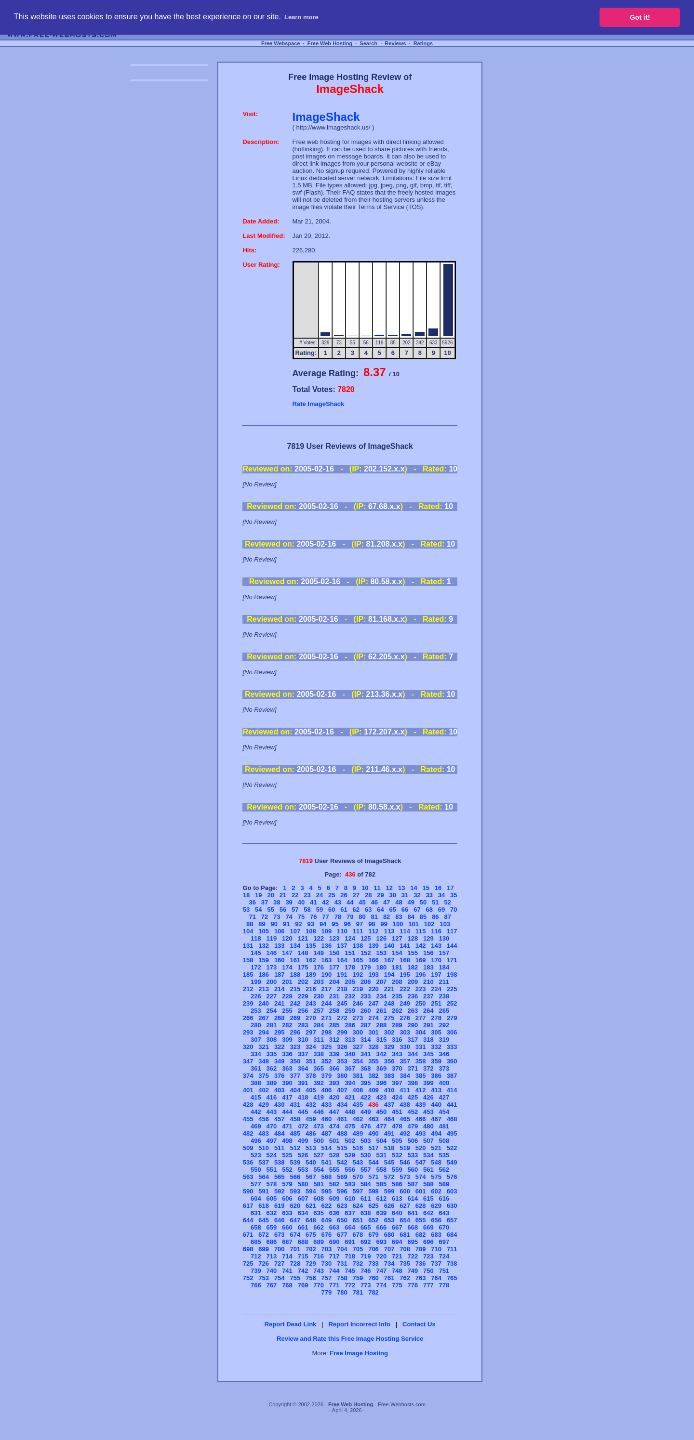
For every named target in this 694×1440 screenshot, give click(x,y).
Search (368, 43)
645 (263, 1220)
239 (248, 1003)
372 (428, 1068)
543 (358, 1162)
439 (420, 1104)
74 (288, 916)
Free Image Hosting (359, 1353)
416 (272, 1097)
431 (295, 1104)
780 (342, 1292)
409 (373, 1090)
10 (364, 887)
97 (359, 924)
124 (350, 938)
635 (318, 1213)
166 (373, 960)
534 (428, 1155)
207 (381, 981)
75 (301, 916)
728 (295, 1263)
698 (248, 1249)
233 (365, 996)
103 (445, 924)
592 (279, 1191)
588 (428, 1184)
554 (318, 1169)
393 (334, 1083)
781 (358, 1292)
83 (398, 916)
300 (358, 1032)
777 (428, 1285)
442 (256, 1111)
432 (311, 1104)
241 (279, 1003)
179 (365, 967)
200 (272, 981)
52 (447, 902)
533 (413, 1155)
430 (279, 1104)
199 (256, 981)
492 (405, 1133)
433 (326, 1104)
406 (326, 1090)
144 (452, 945)
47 (386, 902)
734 (389, 1263)
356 (389, 1061)
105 (263, 931)
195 (405, 974)
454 (444, 1111)
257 (318, 1010)
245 (342, 1003)
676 (326, 1234)
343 (397, 1054)
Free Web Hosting (330, 43)
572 (389, 1176)
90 (274, 924)
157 (444, 952)
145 (256, 952)
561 (428, 1169)
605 (272, 1198)
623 (342, 1205)
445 (303, 1111)
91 (286, 924)
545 (389, 1162)
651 (358, 1220)
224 (436, 989)
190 (326, 974)
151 (350, 952)
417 (287, 1097)
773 (365, 1285)
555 (334, 1169)
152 (365, 952)
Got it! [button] (640, 17)
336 (287, 1054)
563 (248, 1176)
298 (326, 1032)
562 (444, 1169)
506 (413, 1140)
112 (373, 931)
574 (420, 1176)
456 (263, 1119)
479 (413, 1126)
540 (311, 1162)
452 (413, 1111)
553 (303, 1169)
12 (389, 887)
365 (318, 1068)
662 (318, 1227)
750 (428, 1270)
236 (413, 996)
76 (313, 916)
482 (248, 1133)
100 (398, 924)
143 (436, 945)
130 (444, 938)
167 (389, 960)
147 (287, 952)
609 (334, 1198)
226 (256, 996)
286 (350, 1025)
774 (381, 1285)
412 (420, 1090)
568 (326, 1176)
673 (279, 1234)
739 (256, 1270)
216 (311, 989)
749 (413, 1270)
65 (392, 909)
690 (334, 1241)
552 (287, 1169)
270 (311, 1017)
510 (263, 1148)
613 (397, 1198)
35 (453, 895)
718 (350, 1256)
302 (389, 1032)
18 (246, 895)
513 (311, 1148)
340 (350, 1054)
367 (350, 1068)
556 (350, 1169)
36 (252, 902)
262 (397, 1010)
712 (256, 1256)
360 (452, 1061)
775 (397, 1285)
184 (444, 967)
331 (420, 1046)
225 (452, 989)
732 (358, 1263)
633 (287, 1213)
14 (413, 887)
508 (444, 1140)
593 (295, 1191)
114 (405, 931)
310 (303, 1039)
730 (326, 1263)
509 (248, 1148)
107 (295, 931)
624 (358, 1205)
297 (311, 1032)
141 (405, 945)
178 (350, 967)
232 (350, 996)
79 (350, 916)
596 (342, 1191)
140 (389, 945)
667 (397, 1227)
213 (263, 989)
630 (452, 1205)
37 (264, 902)
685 (256, 1241)
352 (326, 1061)
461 (342, 1119)
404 (295, 1090)
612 (381, 1198)
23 (307, 895)
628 (420, 1205)
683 (436, 1234)
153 (381, 952)
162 (311, 960)
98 (371, 924)
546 (405, 1162)
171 (452, 960)
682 (420, 1234)
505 (397, 1140)
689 (318, 1241)
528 (334, 1155)
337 (303, 1054)
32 (417, 895)
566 (295, 1176)
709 (420, 1249)
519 (405, 1148)
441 (452, 1104)
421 (350, 1097)
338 (318, 1054)
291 (428, 1025)
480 (428, 1126)
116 (436, 931)
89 (261, 924)
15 (426, 887)
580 (303, 1184)
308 (272, 1039)
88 (249, 924)
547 (420, 1162)
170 (436, 960)
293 (248, 1032)
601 (420, 1191)
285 (334, 1025)
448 (350, 1111)
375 (263, 1075)
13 (401, 887)
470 (272, 1126)
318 (428, 1039)
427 (444, 1097)
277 (420, 1017)
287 (365, 1025)
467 (436, 1119)
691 (350, 1241)
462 (358, 1119)
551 (272, 1169)
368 (365, 1068)
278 (436, 1017)
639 (381, 1213)
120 (287, 938)
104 (248, 931)
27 (356, 895)
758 (342, 1278)
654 (405, 1220)
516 (358, 1148)
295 (279, 1032)
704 (342, 1249)
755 (295, 1278)
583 (350, 1184)
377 (295, 1075)
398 (413, 1083)
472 (303, 1126)
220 (373, 989)
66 (404, 909)
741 (287, 1270)
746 (365, 1270)
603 (452, 1191)
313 (350, 1039)
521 (436, 1148)
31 (404, 895)
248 (389, 1003)
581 (318, 1184)
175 (303, 967)
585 (381, 1184)
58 (307, 909)
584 (365, 1184)
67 (417, 909)
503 (365, 1140)
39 (288, 902)
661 (303, 1227)
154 (397, 952)
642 (428, 1213)
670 (444, 1227)
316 (397, 1039)
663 (334, 1227)
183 (428, 967)
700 (279, 1249)
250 (420, 1003)
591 (263, 1191)
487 (326, 1133)
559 (397, 1169)
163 (326, 960)
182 (413, 967)
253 (256, 1010)
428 (248, 1104)
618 (263, 1205)
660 (287, 1227)
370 (397, 1068)
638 (365, 1213)
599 (389, 1191)
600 (405, 1191)
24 (319, 895)
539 (295, 1162)
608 (318, 1198)
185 (248, 974)
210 (428, 981)
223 (420, 989)
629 (436, 1205)
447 (334, 1111)
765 (452, 1278)
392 (318, 1083)
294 (263, 1032)
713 (272, 1256)
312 (334, 1039)
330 (405, 1046)
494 (436, 1133)
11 (377, 887)
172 (256, 967)
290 (413, 1025)
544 (373, 1162)
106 (279, 931)
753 (263, 1278)
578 (272, 1184)
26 (343, 895)
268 (279, 1017)
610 (350, 1198)
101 (413, 924)
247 (373, 1003)
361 (256, 1068)
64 (380, 909)
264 (428, 1010)
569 (342, 1176)
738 (452, 1263)
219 (358, 989)
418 (303, 1097)
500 (318, 1140)
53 (246, 909)
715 (303, 1256)
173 (272, 967)
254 (272, 1010)
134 (295, 945)
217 (326, 989)
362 (272, 1068)
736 (420, 1263)
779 (326, 1292)
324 (311, 1046)
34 (441, 895)
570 (358, 1176)
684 (452, 1234)
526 (303, 1155)
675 (311, 1234)
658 (256, 1227)
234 (381, 996)
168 (405, 960)
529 (350, 1155)
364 (303, 1068)
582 (334, 1184)
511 (279, 1148)
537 (263, 1162)
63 (368, 909)
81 (374, 916)
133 (279, 945)
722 (413, 1256)
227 (272, 996)
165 (358, 960)
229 (303, 996)
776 (413, 1285)
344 (413, 1054)
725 (248, 1263)
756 (311, 1278)
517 (373, 1148)
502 (350, 1140)
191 (342, 974)
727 (279, 1263)
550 (256, 1169)
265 (444, 1010)
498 (287, 1140)
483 (263, 1133)
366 (334, 1068)
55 (270, 909)
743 (318, 1270)
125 (365, 938)
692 (365, 1241)
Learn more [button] (301, 17)
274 (373, 1017)
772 (350, 1285)
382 (373, 1075)
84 (411, 916)
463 (373, 1119)
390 (287, 1083)
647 (295, 1220)
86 (435, 916)
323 (295, 1046)
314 (365, 1039)
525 (287, 1155)
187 (279, 974)
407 (342, 1090)
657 (452, 1220)
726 (263, 1263)
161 (295, 960)
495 (452, 1133)
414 (452, 1090)
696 (428, 1241)
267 (263, 1017)
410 (389, 1090)
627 (405, 1205)
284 (318, 1025)
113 (389, 931)
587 (413, 1184)
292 (444, 1025)
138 (358, 945)
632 (272, 1213)
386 (436, 1075)
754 (279, 1278)
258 (334, 1010)
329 (389, 1046)
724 (444, 1256)
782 (373, 1292)
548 (436, 1162)
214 (279, 989)
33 (429, 895)
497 (272, 1140)
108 (311, 931)
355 (373, 1061)
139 (373, 945)
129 (428, 938)
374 (248, 1075)
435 (358, 1104)
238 (444, 996)
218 (342, 989)
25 (331, 895)
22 (295, 895)
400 (444, 1083)
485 (295, 1133)
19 (258, 895)
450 (381, 1111)
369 (381, 1068)
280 (256, 1025)
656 (436, 1220)
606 (287, 1198)
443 (272, 1111)
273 (358, 1017)
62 (356, 909)
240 (263, 1003)
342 (381, 1054)
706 (373, 1249)
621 (311, 1205)
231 (334, 996)
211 (444, 981)
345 (428, 1054)
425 (413, 1097)
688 (303, 1241)
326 (342, 1046)
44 (350, 902)
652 (373, 1220)
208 (397, 981)
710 (436, 1249)
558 (381, 1169)
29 (380, 895)
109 (326, 931)
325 (326, 1046)
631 (256, 1213)
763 (420, 1278)
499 (303, 1140)
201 (287, 981)
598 (373, 1191)
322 (279, 1046)
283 (303, 1025)
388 (256, 1083)
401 (248, 1090)
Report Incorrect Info (359, 1324)
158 (248, 960)
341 (365, 1054)
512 (295, 1148)
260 (365, 1010)
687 (287, 1241)
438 (405, 1104)
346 (444, 1054)
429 (263, 1104)
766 (256, 1285)
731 (342, 1263)
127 (397, 938)
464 (389, 1119)
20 (270, 895)
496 (256, 1140)
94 (323, 924)
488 (342, 1133)
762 (405, 1278)
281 (272, 1025)
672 (263, 1234)
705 (358, 1249)
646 (279, 1220)
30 (392, 895)
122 (318, 938)
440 (436, 1104)
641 (413, 1213)
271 (326, 1017)
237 (428, 996)
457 (279, 1119)
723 (428, 1256)
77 (325, 916)
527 (318, 1155)
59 (319, 909)
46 (374, 902)
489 (358, 1133)
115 (420, 931)
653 (389, 1220)
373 (444, 1068)
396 (381, 1083)
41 (313, 902)
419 (318, 1097)
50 (423, 902)
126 (381, 938)
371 (413, 1068)
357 (405, 1061)
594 (311, 1191)
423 (381, 1097)
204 (334, 981)
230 (318, 996)
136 (326, 945)
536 (248, 1162)
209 (413, 981)
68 (429, 909)
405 (311, 1090)
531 (381, 1155)
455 (248, 1119)
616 (444, 1198)
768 (287, 1285)
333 (452, 1046)
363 (287, 1068)
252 (452, 1003)
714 (287, 1256)
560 (413, 1169)
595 (326, 1191)
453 (428, 1111)
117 (452, 931)
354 (358, 1061)
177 (334, 967)
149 (318, 952)
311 (318, 1039)
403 (279, 1090)
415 (256, 1097)
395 (365, 1083)
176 (318, 967)
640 (397, 1213)
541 (326, 1162)
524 (272, 1155)
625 (373, 1205)
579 (287, 1184)
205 (350, 981)
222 (405, 989)
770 (318, 1285)
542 (342, 1162)
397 (397, 1083)
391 (303, 1083)
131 (248, 945)
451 (397, 1111)
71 (252, 916)
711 (452, 1249)
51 (435, 902)
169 (420, 960)
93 (310, 924)
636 (334, 1213)
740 (272, 1270)
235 (397, 996)
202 (303, 981)
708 (405, 1249)
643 (444, 1213)
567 (311, 1176)
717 (334, 1256)
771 (334, 1285)
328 (373, 1046)
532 (397, 1155)
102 (429, 924)
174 (287, 967)
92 (298, 924)
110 (342, 931)
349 (279, 1061)
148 (303, 952)
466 (420, 1119)
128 (413, 938)
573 (405, 1176)
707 (389, 1249)
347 (248, 1061)
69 (441, 909)
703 (326, 1249)
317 (413, 1039)
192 (358, 974)
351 (311, 1061)
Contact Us (419, 1324)
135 (311, 945)
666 (381, 1227)
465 (405, 1119)
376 (279, 1075)
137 (342, 945)
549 (452, 1162)
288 (381, 1025)
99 (383, 924)
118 (256, 938)
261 (381, 1010)
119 (272, 938)
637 (350, 1213)
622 (326, 1205)
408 (358, 1090)
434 (342, 1104)
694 (397, 1241)
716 (318, 1256)
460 (326, 1119)
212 (248, 989)
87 (447, 916)
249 (405, 1003)
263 (413, 1010)
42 (325, 902)
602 (436, 1191)
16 (438, 887)
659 (272, 1227)
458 (295, 1119)
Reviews (395, 43)
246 (358, 1003)
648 (311, 1220)
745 (350, 1270)
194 (389, 974)
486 (311, 1133)
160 (279, 960)
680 (389, 1234)
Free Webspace (281, 43)
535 (444, 1155)
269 (295, 1017)
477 (381, 1126)
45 (362, 902)
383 (389, 1075)
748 (397, 1270)
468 (452, 1119)
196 (420, 974)
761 (389, 1278)
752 (248, 1278)
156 (428, 952)
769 (303, 1285)
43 (337, 902)
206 (365, 981)
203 (318, 981)
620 (295, 1205)
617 (248, 1205)
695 (413, 1241)
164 (342, 960)
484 (279, 1133)
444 (287, 1111)
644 (248, 1220)
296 (295, 1032)
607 (303, 1198)
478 (397, 1126)
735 (405, 1263)
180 (381, 967)
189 (311, 974)
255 (287, 1010)
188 (295, 974)
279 (452, 1017)
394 (350, 1083)
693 (381, 1241)
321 (263, 1046)
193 (373, 974)
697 (444, 1241)
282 (287, 1025)
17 (450, 887)
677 (342, 1234)
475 (350, 1126)
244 (326, 1003)
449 (365, 1111)
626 (389, 1205)
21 (283, 895)
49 (411, 902)
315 (381, 1039)
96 (347, 924)
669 (428, 1227)
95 (335, 924)
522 (452, 1148)
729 (311, 1263)
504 (381, 1140)
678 (358, 1234)
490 (373, 1133)
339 (334, 1054)
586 (397, 1184)
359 (436, 1061)
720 (381, 1256)
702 (311, 1249)
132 (263, 945)
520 (420, 1148)
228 (287, 996)
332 (436, 1046)
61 (343, 909)
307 (256, 1039)
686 (272, 1241)
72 (264, 916)
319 (444, 1039)
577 (256, 1184)
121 (303, 938)
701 (295, 1249)
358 (420, 1061)
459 (311, 1119)
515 (342, 1148)
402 (263, 1090)
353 (342, 1061)
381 (358, 1075)
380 (342, 1075)
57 (295, 909)
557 (365, 1169)
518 (389, 1148)
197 (436, 974)
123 (334, 938)
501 (334, 1140)
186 (263, 974)
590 (248, 1191)
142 (420, 945)
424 (397, 1097)
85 (423, 916)
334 (256, 1054)
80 (362, 916)
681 (405, 1234)
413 (436, 1090)
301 (373, 1032)
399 (428, 1083)
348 (263, 1061)
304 (420, 1032)
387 (452, 1075)
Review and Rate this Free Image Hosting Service (350, 1338)
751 (444, 1270)
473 (318, 1126)
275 (389, 1017)
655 (420, 1220)
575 (436, 1176)
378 (311, 1075)
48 (398, 902)
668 (413, 1227)
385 (420, 1075)
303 (405, 1032)
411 (405, 1090)
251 (436, 1003)
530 (365, 1155)
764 (436, 1278)
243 (311, 1003)
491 (389, 1133)
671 (248, 1234)
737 (436, 1263)
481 (444, 1126)
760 (373, 1278)
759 (358, 1278)
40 (301, 902)
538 (279, 1162)
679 (373, 1234)
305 (436, 1032)
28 (368, 895)
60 (331, 909)
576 (452, 1176)
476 (365, 1126)
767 (272, 1285)
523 (256, 1155)
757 (326, 1278)
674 (295, 1234)
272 (342, 1017)
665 (365, 1227)
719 (365, 1256)
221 (389, 989)
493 (420, 1133)
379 (326, 1075)
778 (444, 1285)
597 (358, 1191)
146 (272, 952)
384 (405, 1075)
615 (428, 1198)
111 (358, 931)
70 (453, 909)
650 (342, 1220)
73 (276, 916)
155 (413, 952)
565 (279, 1176)
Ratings (423, 43)
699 (263, 1249)
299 (342, 1032)
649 (326, 1220)
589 (444, 1184)
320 (248, 1046)
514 (326, 1148)
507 (428, 1140)
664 (350, 1227)
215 (295, 989)
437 (389, 1104)
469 (256, 1126)
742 (303, 1270)
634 (303, 1213)
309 (287, 1039)
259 (350, 1010)
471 (287, 1126)
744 (334, 1270)
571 (373, 1176)
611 (365, 1198)
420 (334, 1097)
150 (334, 952)
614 (413, 1198)
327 (358, 1046)
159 (263, 960)
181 (397, 967)
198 (452, 974)
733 (373, 1263)
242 (295, 1003)
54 (258, 909)
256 (303, 1010)
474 (334, 1126)
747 (381, 1270)
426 (428, 1097)
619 (279, 1205)
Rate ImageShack (319, 403)
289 (397, 1025)
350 (295, 1061)
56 (283, 909)
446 (318, 1111)
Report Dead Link (291, 1324)
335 (272, 1054)
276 (405, 1017)
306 (452, 1032)
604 (256, 1198)
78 (337, 916)
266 (248, 1017)
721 (397, 1256)
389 (272, 1083)
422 (365, 1097)
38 (276, 902)
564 (263, 1176)
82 (386, 916)
